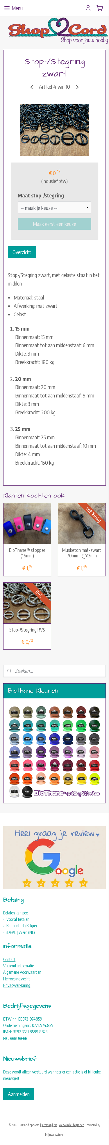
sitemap (46, 1125)
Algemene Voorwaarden (22, 972)
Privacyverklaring (16, 985)
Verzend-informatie (18, 965)
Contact (9, 959)
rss (55, 1125)
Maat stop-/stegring (41, 195)
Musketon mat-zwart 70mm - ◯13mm (81, 553)
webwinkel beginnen (71, 1125)
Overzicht (21, 252)
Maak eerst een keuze (54, 223)
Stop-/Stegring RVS (27, 630)
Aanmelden (19, 1094)
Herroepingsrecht (16, 978)
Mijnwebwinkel (54, 1134)
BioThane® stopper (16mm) (27, 553)
